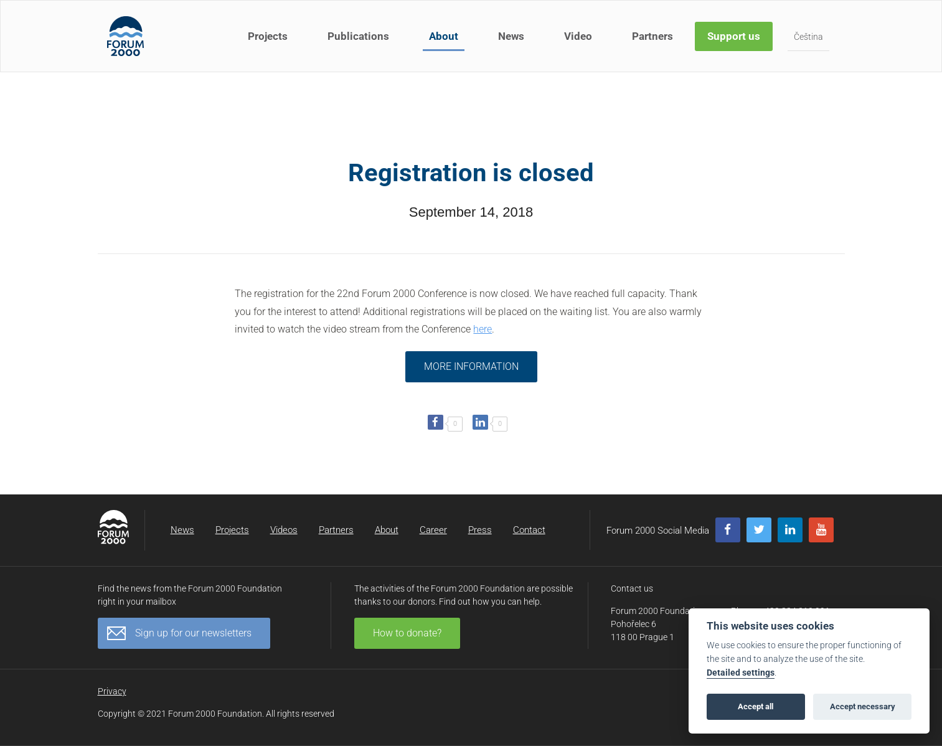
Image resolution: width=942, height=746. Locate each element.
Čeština (808, 37)
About (443, 36)
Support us (733, 36)
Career (433, 530)
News (511, 36)
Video (578, 36)
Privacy (112, 691)
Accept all (755, 706)
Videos (284, 530)
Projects (268, 36)
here (482, 329)
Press (480, 530)
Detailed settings (741, 673)
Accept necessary (862, 706)
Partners (652, 36)
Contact (529, 530)
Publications (358, 36)
